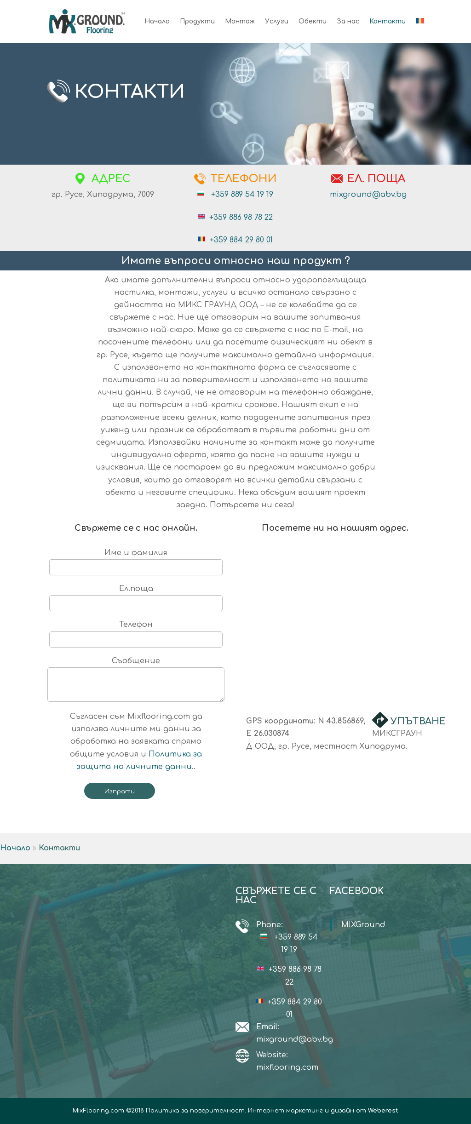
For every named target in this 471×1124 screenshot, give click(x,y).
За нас (348, 21)
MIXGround (363, 925)
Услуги (276, 21)
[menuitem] (420, 30)
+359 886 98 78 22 (241, 217)
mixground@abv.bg (368, 194)
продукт (317, 260)
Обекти (313, 21)
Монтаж (240, 21)
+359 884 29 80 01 (241, 240)
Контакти (387, 21)
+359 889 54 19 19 (242, 194)
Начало (157, 21)
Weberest (383, 1110)
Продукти (197, 21)
